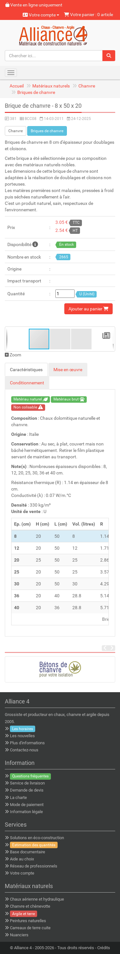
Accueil (17, 85)
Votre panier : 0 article (88, 14)
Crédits (103, 947)
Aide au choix (22, 859)
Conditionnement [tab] (27, 382)
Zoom (13, 354)
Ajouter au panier (88, 308)
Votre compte (41, 14)
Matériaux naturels (51, 85)
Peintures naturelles (28, 920)
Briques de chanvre (36, 92)
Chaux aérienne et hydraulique (37, 899)
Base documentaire (27, 851)
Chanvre (86, 85)
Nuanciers (19, 934)
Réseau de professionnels (33, 866)
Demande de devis (27, 790)
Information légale (26, 811)
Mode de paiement (27, 804)
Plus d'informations (27, 742)
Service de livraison (27, 783)
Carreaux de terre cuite (30, 927)
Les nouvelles (22, 735)
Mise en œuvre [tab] (67, 369)
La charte (18, 797)
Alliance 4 (23, 947)
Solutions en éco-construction (37, 837)
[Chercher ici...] (54, 55)
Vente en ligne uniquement (33, 4)
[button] (60, 339)
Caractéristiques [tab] (26, 369)
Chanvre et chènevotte (30, 906)
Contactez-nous (24, 750)
